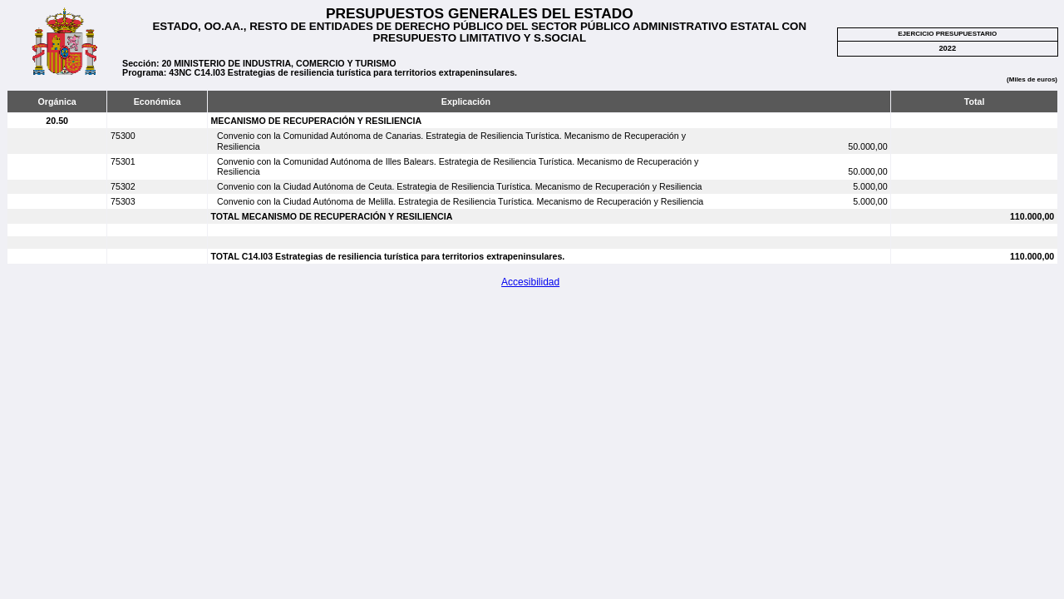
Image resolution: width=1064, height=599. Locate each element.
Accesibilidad (530, 282)
